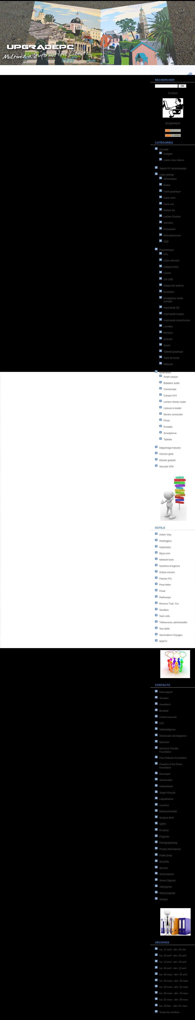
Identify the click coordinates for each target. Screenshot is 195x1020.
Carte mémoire (171, 260)
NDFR (162, 824)
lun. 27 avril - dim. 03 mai (172, 949)
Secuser (163, 868)
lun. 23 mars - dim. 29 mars (173, 981)
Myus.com (164, 553)
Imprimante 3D (171, 307)
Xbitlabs (163, 899)
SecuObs (164, 861)
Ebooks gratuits (167, 460)
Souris (167, 345)
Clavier (167, 273)
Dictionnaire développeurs (173, 736)
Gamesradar (165, 780)
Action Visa (165, 534)
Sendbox (164, 610)
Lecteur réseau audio (175, 402)
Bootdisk (163, 710)
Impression (165, 547)
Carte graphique (172, 191)
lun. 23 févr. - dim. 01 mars (173, 1006)
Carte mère (169, 198)
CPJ (161, 723)
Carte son (169, 204)
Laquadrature (166, 799)
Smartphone (170, 433)
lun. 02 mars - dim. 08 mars (173, 999)
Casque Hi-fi (170, 395)
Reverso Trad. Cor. (169, 603)
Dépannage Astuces (169, 447)
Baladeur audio (172, 383)
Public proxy (165, 855)
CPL (166, 254)
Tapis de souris (171, 358)
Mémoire (168, 223)
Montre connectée (173, 414)
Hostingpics (165, 541)
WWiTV (163, 641)
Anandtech (165, 704)
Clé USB (168, 279)
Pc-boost (164, 830)
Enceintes (169, 292)
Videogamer (165, 886)
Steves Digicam (167, 880)
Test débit (164, 628)
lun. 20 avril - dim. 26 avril (172, 955)
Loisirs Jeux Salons (174, 160)
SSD (166, 241)
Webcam (168, 364)
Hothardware (166, 786)
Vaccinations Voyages (170, 635)
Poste (162, 591)
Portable (168, 427)
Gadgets (168, 154)
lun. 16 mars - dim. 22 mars (173, 987)
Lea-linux (164, 805)
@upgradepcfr (172, 123)
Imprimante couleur (174, 314)
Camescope (170, 389)
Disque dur (169, 210)
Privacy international (170, 849)
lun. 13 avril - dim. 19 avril (172, 962)
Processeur (170, 229)
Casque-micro (171, 267)
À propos (172, 93)
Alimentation (170, 179)
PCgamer (164, 836)
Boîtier (167, 185)
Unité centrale (166, 174)
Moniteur (168, 332)
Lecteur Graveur (172, 216)
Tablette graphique (173, 351)
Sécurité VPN (166, 466)
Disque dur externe (174, 285)
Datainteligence (167, 729)
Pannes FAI (165, 578)
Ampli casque (171, 376)
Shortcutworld (166, 874)
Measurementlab (168, 811)
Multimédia (165, 372)
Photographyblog (168, 842)
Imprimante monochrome (177, 320)
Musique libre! (166, 817)
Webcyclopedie (167, 893)
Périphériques (166, 250)
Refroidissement (172, 235)
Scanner (168, 339)
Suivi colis (164, 616)
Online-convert (167, 572)
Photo (167, 420)
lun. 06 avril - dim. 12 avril (172, 968)
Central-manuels (168, 717)
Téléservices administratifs (173, 622)
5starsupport (165, 692)
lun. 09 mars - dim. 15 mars (173, 993)
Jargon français (167, 792)
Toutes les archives (169, 1012)
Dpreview (164, 742)
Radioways (165, 597)
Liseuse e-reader (172, 408)
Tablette (168, 439)
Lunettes (168, 326)
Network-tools (166, 559)
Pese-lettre (165, 584)
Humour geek (166, 454)
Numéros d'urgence (169, 566)
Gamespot (164, 774)
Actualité (163, 149)
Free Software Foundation (173, 758)
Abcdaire (164, 698)
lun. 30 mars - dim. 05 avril (173, 974)
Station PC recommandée (172, 168)
